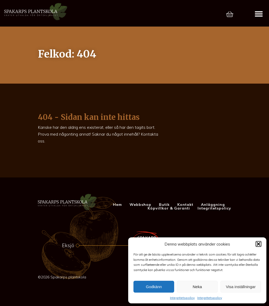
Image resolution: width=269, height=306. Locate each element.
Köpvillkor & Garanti (169, 208)
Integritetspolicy (182, 298)
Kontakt (185, 204)
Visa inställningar (241, 286)
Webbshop (140, 204)
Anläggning (213, 204)
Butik (164, 204)
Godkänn (154, 286)
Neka (197, 286)
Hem (117, 204)
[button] (258, 244)
